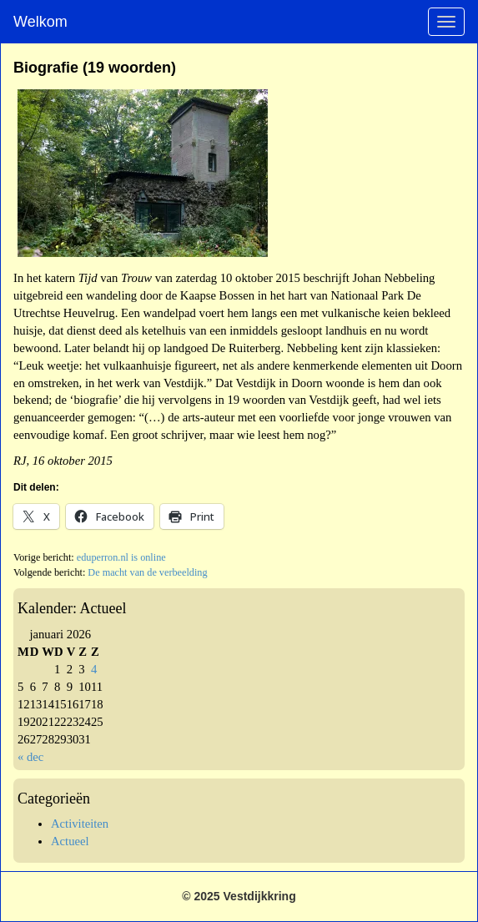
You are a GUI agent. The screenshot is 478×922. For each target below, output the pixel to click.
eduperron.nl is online (121, 557)
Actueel (70, 841)
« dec (30, 756)
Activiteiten (79, 823)
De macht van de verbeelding (147, 572)
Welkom (40, 21)
